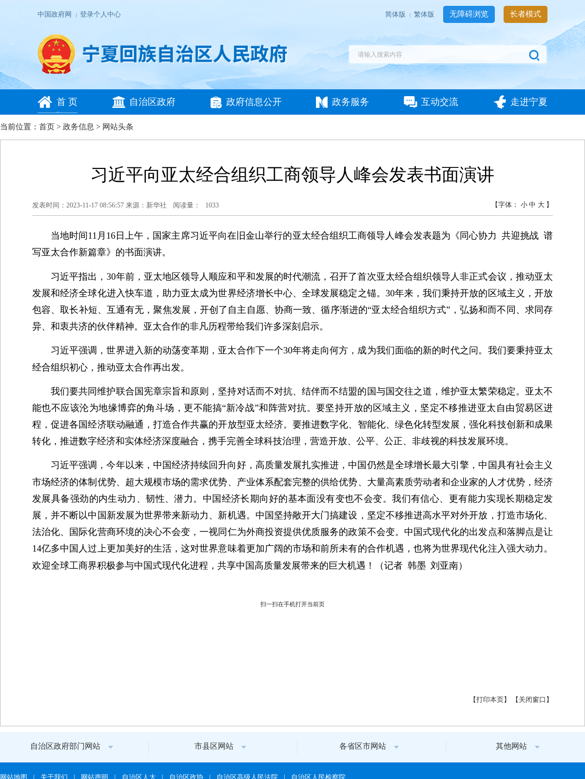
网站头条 (118, 127)
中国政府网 (55, 14)
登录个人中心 (100, 14)
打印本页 (490, 699)
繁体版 (425, 14)
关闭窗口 (532, 699)
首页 (47, 127)
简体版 (396, 14)
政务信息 (78, 127)
